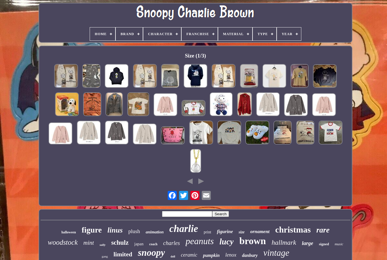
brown (252, 241)
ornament (260, 231)
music (339, 244)
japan (138, 244)
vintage (276, 253)
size (242, 232)
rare (323, 230)
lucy (226, 241)
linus (115, 230)
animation (154, 232)
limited (122, 254)
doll (173, 256)
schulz (120, 242)
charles (171, 243)
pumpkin (211, 255)
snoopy (151, 253)
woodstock (63, 242)
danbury (250, 255)
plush (134, 231)
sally (103, 244)
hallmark (284, 242)
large (307, 243)
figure (92, 229)
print (207, 232)
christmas (293, 229)
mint (88, 242)
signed (324, 244)
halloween (68, 232)
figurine (225, 231)
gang (105, 256)
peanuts (200, 241)
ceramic (189, 255)
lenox (230, 255)
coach (153, 244)
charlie (183, 228)
